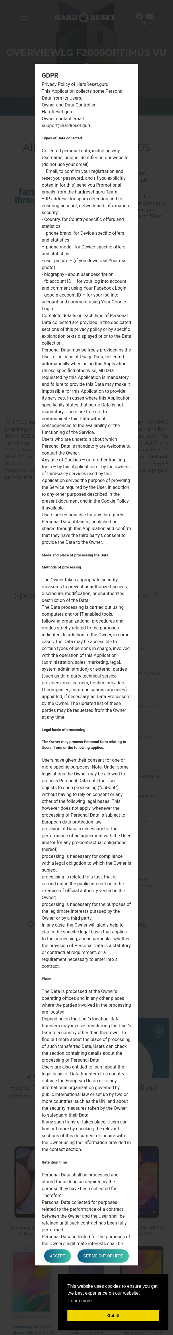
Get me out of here (103, 1256)
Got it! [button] (113, 1315)
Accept (57, 1256)
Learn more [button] (80, 1300)
